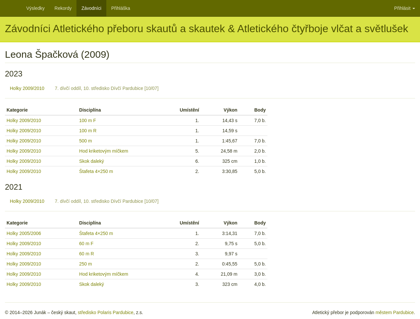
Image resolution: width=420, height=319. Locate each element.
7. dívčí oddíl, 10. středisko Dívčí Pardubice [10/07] (106, 88)
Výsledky (35, 8)
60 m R (86, 253)
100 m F (87, 120)
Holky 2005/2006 (24, 233)
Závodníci (91, 8)
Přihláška (120, 8)
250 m (85, 263)
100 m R (87, 130)
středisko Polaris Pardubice (106, 312)
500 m (85, 140)
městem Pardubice (394, 312)
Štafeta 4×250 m (96, 171)
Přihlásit (404, 8)
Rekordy (63, 8)
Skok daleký (91, 161)
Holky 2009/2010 (27, 88)
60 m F (86, 243)
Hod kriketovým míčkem (103, 151)
